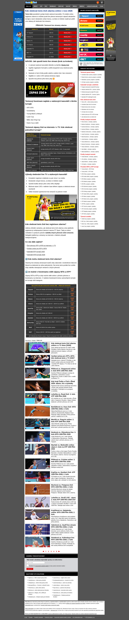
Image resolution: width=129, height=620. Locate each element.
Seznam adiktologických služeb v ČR (56, 613)
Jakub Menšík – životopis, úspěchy (89, 161)
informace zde (54, 610)
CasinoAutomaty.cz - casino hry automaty (62, 582)
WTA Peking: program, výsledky (89, 191)
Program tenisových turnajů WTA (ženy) (90, 87)
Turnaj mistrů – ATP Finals (87, 171)
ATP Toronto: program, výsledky (89, 206)
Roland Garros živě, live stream (88, 106)
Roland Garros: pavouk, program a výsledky (91, 77)
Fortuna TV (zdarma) (32, 144)
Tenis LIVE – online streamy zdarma (89, 102)
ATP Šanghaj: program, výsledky (89, 211)
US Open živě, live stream (87, 111)
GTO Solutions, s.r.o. (90, 617)
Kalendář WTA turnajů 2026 (36, 255)
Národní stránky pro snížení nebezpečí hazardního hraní (84, 613)
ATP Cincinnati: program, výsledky (89, 208)
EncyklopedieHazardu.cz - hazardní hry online (63, 580)
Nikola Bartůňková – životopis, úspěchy (90, 151)
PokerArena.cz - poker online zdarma (36, 587)
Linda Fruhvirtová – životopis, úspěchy (90, 134)
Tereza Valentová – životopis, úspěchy (90, 146)
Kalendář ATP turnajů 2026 (36, 252)
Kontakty (31, 617)
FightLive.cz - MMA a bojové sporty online (37, 577)
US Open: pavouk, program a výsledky (90, 82)
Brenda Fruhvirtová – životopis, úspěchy (90, 144)
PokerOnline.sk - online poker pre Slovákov (62, 592)
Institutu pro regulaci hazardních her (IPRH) (75, 603)
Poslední (59, 551)
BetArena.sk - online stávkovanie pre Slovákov (38, 590)
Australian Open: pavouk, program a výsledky (92, 74)
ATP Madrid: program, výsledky (88, 201)
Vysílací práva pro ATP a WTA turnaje (90, 114)
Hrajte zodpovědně (29, 608)
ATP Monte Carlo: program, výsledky (90, 198)
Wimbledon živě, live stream (88, 109)
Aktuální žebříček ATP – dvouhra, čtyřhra (91, 94)
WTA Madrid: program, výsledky (89, 181)
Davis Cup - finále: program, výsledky (90, 223)
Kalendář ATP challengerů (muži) (89, 97)
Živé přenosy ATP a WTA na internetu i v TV (41, 245)
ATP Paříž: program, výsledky (88, 213)
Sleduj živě (67, 32)
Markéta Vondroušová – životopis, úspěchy (91, 131)
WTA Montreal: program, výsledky (89, 186)
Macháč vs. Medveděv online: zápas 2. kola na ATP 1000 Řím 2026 (63, 447)
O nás (25, 617)
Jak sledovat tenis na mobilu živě (89, 116)
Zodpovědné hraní (29, 605)
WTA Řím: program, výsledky (88, 184)
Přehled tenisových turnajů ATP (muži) (90, 92)
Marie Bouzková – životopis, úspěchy (90, 136)
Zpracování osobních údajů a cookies (62, 617)
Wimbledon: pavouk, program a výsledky (90, 79)
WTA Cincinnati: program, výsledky (89, 189)
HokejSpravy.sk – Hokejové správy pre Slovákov (39, 596)
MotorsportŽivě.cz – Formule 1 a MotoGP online (38, 585)
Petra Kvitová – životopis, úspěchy (89, 121)
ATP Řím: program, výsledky (88, 203)
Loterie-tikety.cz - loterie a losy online (61, 585)
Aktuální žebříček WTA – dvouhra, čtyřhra (91, 89)
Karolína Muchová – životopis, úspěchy (90, 126)
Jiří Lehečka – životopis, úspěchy (89, 159)
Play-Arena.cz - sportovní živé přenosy (61, 587)
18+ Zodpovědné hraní (78, 617)
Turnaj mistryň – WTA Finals (88, 169)
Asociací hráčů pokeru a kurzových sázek (50, 605)
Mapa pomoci (68, 613)
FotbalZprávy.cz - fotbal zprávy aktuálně (37, 580)
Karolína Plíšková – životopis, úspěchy (90, 129)
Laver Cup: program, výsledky (88, 226)
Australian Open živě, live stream (89, 104)
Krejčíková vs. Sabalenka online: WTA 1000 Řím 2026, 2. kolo (63, 512)
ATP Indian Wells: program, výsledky (90, 193)
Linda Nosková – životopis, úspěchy (89, 139)
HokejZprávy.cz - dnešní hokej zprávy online (38, 582)
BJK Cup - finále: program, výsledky (89, 221)
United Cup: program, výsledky (88, 218)
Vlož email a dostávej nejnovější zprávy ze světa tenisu (44, 559)
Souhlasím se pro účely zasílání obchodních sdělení (47, 566)
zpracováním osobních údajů (41, 566)
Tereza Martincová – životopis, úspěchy (90, 141)
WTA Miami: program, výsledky (88, 179)
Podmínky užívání (49, 617)
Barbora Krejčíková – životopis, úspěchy (90, 124)
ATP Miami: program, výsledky (88, 196)
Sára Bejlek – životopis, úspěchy (89, 149)
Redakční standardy (38, 617)
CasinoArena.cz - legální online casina (61, 577)
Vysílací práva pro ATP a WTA (37, 248)
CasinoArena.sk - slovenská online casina (62, 590)
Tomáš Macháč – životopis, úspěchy (89, 156)
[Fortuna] (111, 60)
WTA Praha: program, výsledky (88, 174)
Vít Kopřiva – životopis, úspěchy (89, 164)
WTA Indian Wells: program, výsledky (90, 176)
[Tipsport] (18, 60)
